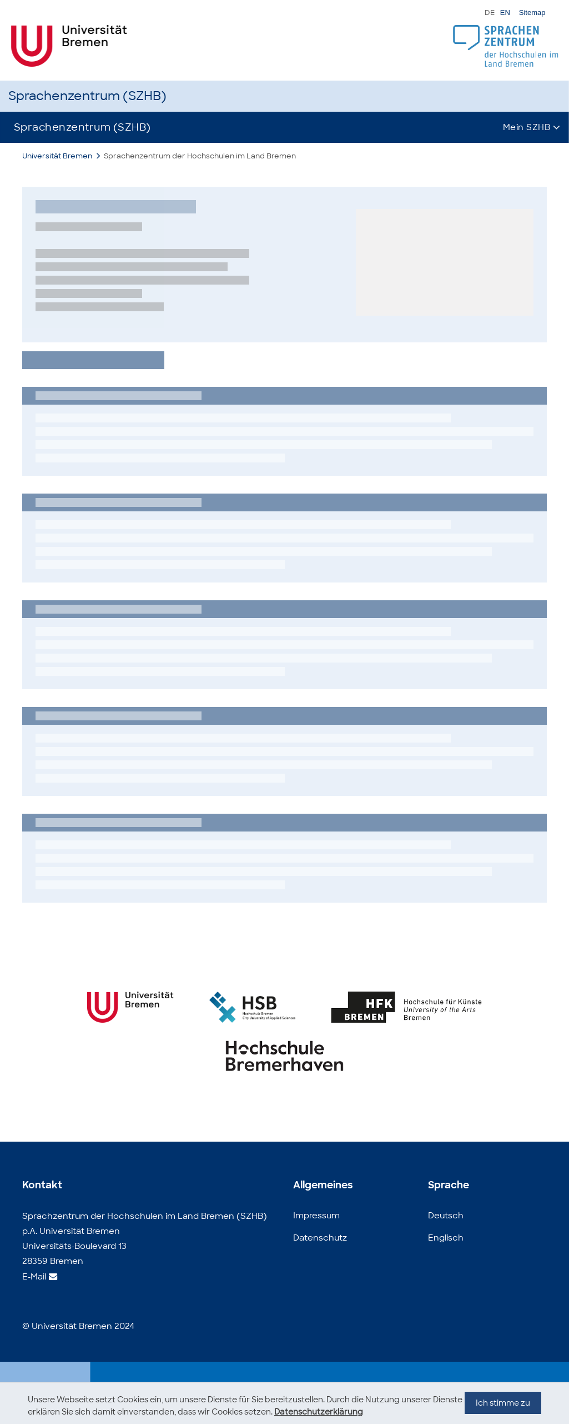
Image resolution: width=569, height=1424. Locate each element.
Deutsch (446, 1215)
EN (505, 12)
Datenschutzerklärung (318, 1412)
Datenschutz (320, 1237)
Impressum (316, 1215)
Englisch (446, 1237)
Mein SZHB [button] (527, 127)
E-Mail (34, 1276)
